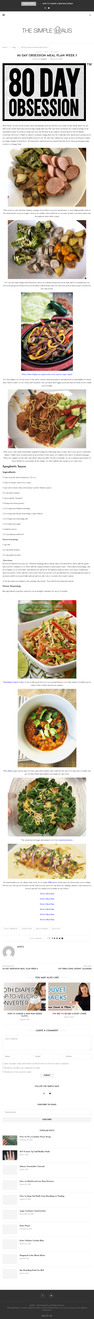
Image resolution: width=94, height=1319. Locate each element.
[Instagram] (45, 8)
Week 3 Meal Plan (47, 904)
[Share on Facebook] (52, 938)
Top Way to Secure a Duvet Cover (69, 1014)
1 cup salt (6, 545)
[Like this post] (49, 938)
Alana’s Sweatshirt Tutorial (32, 1167)
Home (5, 47)
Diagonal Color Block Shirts (33, 1256)
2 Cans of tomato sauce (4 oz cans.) (17, 482)
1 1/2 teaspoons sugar (12, 524)
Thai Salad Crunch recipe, (13, 682)
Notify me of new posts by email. (18, 1072)
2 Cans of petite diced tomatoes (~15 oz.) (19, 477)
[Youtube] (49, 8)
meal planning (42, 929)
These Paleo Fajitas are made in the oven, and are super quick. (47, 374)
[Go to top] (47, 1316)
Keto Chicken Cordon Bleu (32, 1241)
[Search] (90, 15)
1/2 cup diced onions (11, 493)
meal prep (56, 929)
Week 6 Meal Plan (47, 920)
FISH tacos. (52, 882)
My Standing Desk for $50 (32, 1270)
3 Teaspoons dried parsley (13, 503)
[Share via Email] (62, 938)
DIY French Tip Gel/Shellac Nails (35, 1152)
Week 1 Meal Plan (47, 894)
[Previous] (38, 4)
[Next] (40, 4)
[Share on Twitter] (54, 938)
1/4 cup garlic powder (12, 555)
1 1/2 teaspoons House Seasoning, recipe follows (23, 514)
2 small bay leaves (10, 529)
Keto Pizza (25, 1226)
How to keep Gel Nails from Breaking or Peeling (42, 1196)
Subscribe (47, 1120)
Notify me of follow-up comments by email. (22, 1068)
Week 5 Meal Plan (47, 914)
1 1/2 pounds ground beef (13, 534)
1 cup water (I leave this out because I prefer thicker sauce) (27, 488)
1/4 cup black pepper (11, 550)
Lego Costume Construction (33, 1211)
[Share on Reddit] (59, 938)
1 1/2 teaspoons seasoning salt (15, 519)
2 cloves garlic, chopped (12, 498)
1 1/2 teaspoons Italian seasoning (16, 508)
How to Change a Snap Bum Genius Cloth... (61, 4)
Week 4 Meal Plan (47, 909)
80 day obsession (10, 929)
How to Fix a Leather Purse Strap (36, 1137)
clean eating (26, 929)
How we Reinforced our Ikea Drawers (37, 1181)
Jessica (44, 59)
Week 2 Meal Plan (47, 899)
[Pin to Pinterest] (57, 938)
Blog (14, 47)
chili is (10, 771)
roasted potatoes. (65, 840)
